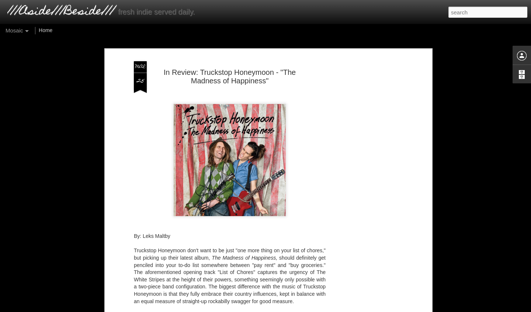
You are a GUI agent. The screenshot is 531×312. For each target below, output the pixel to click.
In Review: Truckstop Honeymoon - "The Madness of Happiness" (230, 76)
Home (45, 30)
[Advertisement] (366, 173)
